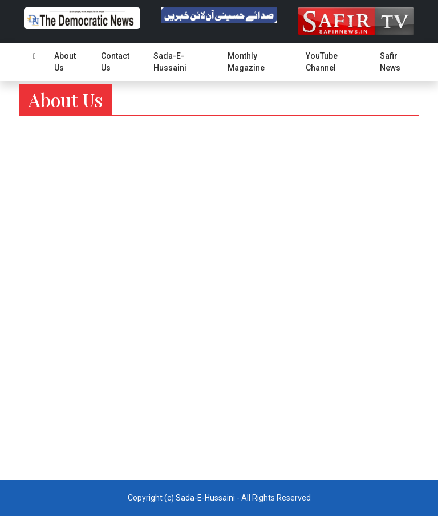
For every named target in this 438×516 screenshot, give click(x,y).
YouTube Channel (322, 61)
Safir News (390, 61)
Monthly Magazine (246, 61)
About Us (65, 61)
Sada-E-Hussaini (169, 61)
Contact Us (115, 61)
